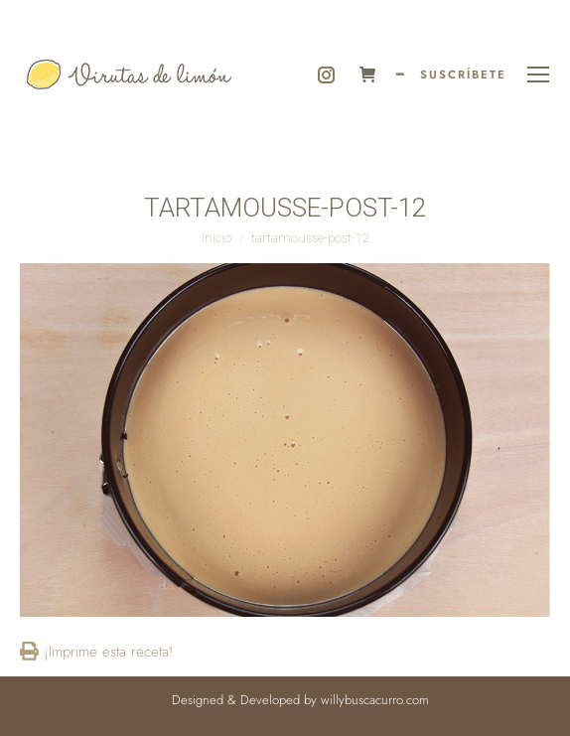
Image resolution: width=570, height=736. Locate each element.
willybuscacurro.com (375, 699)
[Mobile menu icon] (538, 74)
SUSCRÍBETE (463, 74)
